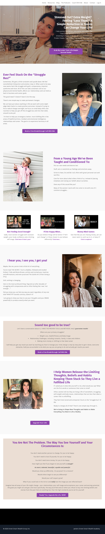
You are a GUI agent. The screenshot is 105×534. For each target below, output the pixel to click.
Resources (51, 3)
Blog (57, 3)
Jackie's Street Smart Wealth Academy (87, 530)
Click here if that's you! (22, 240)
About (86, 3)
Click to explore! (86, 240)
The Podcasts (65, 3)
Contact (92, 3)
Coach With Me (77, 3)
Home (44, 3)
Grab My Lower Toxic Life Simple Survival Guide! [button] (66, 51)
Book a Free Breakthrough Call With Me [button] (52, 353)
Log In (99, 3)
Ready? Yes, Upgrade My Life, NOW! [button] (52, 496)
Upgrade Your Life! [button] (40, 424)
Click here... (56, 240)
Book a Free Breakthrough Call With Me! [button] (40, 132)
